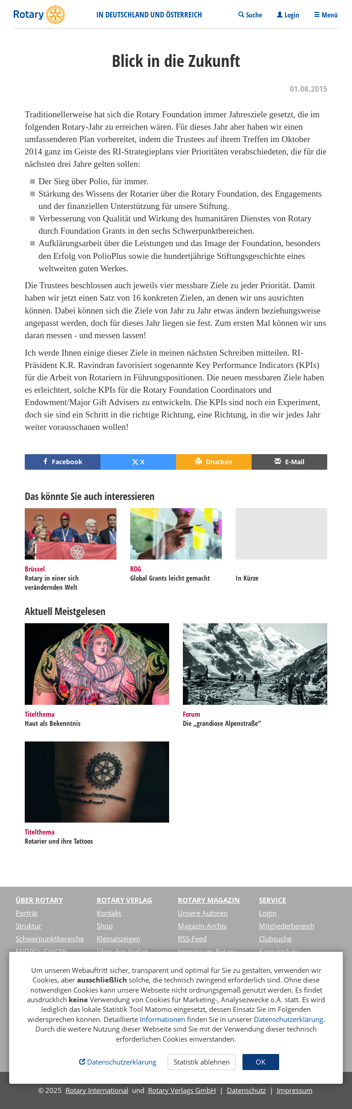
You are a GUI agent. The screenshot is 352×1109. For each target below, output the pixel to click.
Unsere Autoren (203, 912)
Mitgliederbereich (286, 925)
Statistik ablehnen (202, 1061)
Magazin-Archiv (202, 925)
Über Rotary (39, 900)
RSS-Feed (192, 938)
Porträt (27, 912)
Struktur (28, 925)
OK (260, 1061)
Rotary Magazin (209, 900)
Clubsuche (275, 938)
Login (267, 912)
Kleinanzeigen (118, 938)
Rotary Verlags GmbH (182, 1090)
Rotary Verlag (124, 900)
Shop (105, 925)
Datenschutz (246, 1090)
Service (272, 900)
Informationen (162, 1019)
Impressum (295, 1090)
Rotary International (97, 1090)
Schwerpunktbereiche (50, 938)
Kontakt (109, 912)
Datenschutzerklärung (288, 1019)
